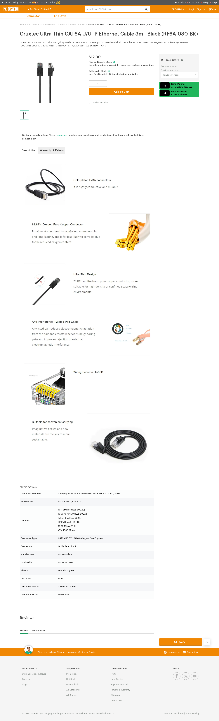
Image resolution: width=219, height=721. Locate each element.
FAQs (113, 673)
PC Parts (33, 24)
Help (214, 2)
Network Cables (76, 24)
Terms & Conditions (174, 713)
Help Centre (117, 679)
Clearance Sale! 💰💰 (50, 2)
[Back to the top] (206, 642)
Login (192, 9)
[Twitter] (186, 679)
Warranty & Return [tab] (52, 150)
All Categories (73, 689)
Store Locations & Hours (34, 673)
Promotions (180, 2)
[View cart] (210, 9)
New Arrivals (72, 684)
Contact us (192, 652)
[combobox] (117, 9)
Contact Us (116, 700)
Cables (61, 24)
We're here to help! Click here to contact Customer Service (67, 652)
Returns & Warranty (120, 689)
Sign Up (200, 9)
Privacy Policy (192, 713)
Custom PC (194, 2)
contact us (61, 135)
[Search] (146, 9)
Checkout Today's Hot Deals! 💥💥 (19, 2)
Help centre (174, 652)
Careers (26, 679)
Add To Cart (121, 91)
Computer (33, 15)
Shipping (115, 695)
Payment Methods (120, 684)
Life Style (60, 15)
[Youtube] (195, 679)
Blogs (206, 2)
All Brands (71, 695)
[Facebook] (177, 679)
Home (23, 24)
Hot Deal (70, 679)
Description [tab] (28, 150)
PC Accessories (47, 24)
